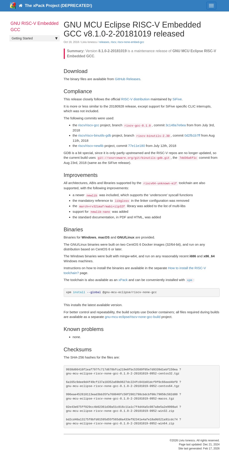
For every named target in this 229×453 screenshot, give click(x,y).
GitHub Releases (127, 79)
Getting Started (34, 38)
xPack (123, 280)
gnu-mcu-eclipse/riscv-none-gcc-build (132, 317)
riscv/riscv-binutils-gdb (94, 135)
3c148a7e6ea (175, 125)
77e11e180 (136, 146)
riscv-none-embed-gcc (131, 42)
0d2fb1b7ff (192, 135)
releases (104, 42)
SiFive (177, 99)
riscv (113, 42)
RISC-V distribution (135, 99)
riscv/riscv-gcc (88, 125)
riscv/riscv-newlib (91, 146)
